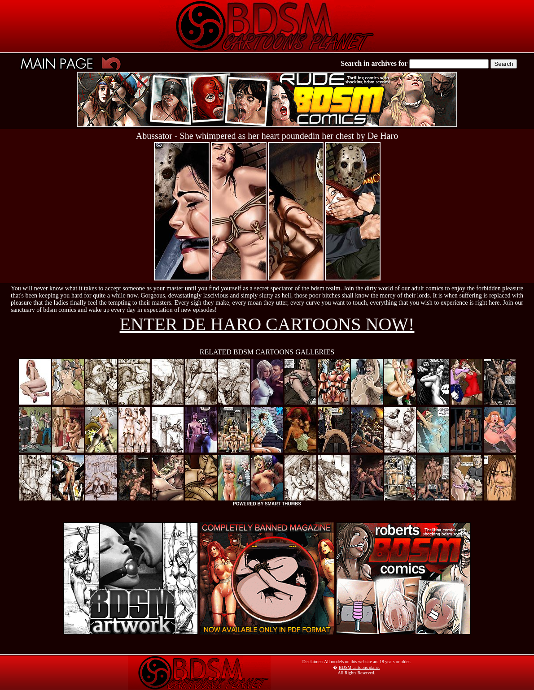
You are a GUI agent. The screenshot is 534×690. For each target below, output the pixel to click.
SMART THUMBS (283, 503)
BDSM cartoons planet (359, 667)
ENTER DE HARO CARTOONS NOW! (267, 324)
